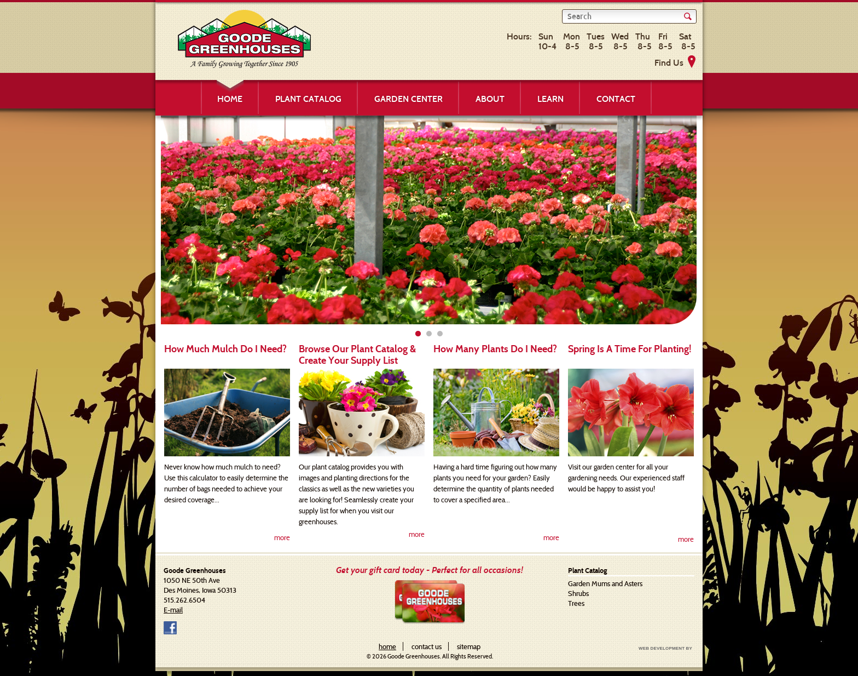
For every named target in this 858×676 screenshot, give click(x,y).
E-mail (173, 609)
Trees (576, 603)
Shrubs (578, 593)
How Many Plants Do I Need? (495, 349)
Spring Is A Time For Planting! (630, 349)
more (282, 537)
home (387, 646)
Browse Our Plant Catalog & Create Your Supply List (357, 354)
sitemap (468, 646)
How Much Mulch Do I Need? (225, 349)
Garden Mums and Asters (605, 583)
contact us (426, 646)
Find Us (668, 63)
